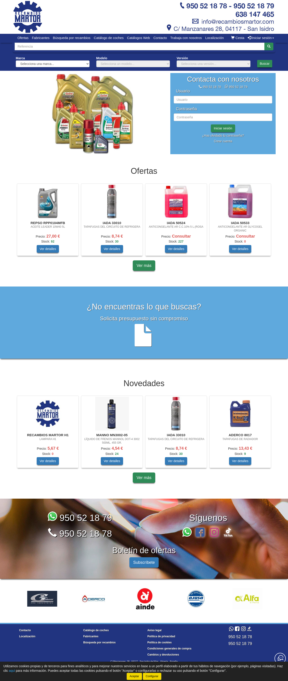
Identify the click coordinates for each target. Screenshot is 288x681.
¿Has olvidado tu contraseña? (223, 135)
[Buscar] (268, 46)
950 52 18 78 (211, 87)
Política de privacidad (161, 636)
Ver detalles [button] (48, 249)
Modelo (101, 58)
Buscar (265, 63)
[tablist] (91, 113)
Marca (20, 58)
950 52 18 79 (238, 87)
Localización (214, 38)
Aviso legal (154, 630)
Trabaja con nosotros (186, 38)
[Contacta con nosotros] (280, 658)
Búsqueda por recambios (71, 38)
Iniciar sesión (223, 128)
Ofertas (23, 38)
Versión (182, 58)
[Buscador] (140, 46)
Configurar (152, 676)
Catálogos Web (138, 38)
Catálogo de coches (109, 38)
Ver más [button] (144, 265)
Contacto (160, 38)
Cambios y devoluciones (163, 654)
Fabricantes (41, 38)
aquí (12, 670)
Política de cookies (159, 642)
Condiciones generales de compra (169, 648)
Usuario (183, 91)
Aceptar (134, 676)
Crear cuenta (223, 141)
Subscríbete (144, 562)
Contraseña (186, 109)
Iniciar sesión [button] (261, 38)
